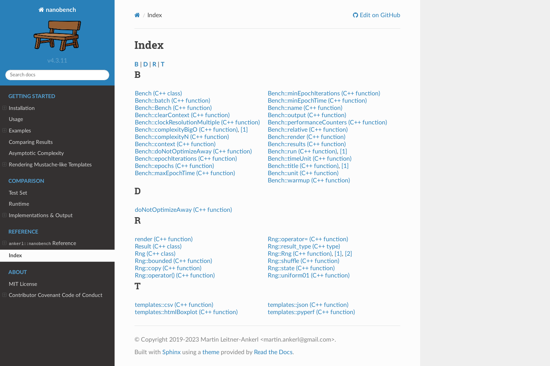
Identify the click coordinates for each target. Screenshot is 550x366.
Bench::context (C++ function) (175, 144)
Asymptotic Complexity (36, 153)
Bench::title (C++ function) (303, 166)
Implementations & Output (37, 215)
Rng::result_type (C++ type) (304, 246)
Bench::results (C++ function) (307, 144)
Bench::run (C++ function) (302, 151)
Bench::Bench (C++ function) (173, 108)
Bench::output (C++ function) (307, 115)
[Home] (137, 15)
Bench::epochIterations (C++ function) (186, 159)
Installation (18, 108)
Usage (16, 119)
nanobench (57, 30)
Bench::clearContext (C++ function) (182, 115)
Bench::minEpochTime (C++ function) (317, 101)
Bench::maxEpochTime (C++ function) (185, 173)
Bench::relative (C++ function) (308, 130)
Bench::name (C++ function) (305, 108)
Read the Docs (273, 352)
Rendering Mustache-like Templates (47, 164)
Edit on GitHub (379, 15)
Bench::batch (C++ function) (172, 101)
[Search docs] (57, 75)
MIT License (23, 284)
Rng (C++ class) (155, 254)
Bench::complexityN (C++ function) (182, 137)
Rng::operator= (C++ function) (308, 239)
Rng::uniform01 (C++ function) (308, 275)
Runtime (19, 204)
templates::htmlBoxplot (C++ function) (186, 312)
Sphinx (171, 352)
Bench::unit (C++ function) (303, 173)
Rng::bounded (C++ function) (173, 261)
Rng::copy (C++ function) (168, 268)
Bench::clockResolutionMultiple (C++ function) (197, 122)
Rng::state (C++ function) (301, 268)
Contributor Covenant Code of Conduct (52, 295)
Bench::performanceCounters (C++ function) (327, 122)
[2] (348, 254)
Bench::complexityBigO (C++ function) (186, 130)
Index (15, 255)
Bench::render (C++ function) (306, 137)
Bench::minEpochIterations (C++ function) (324, 93)
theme (210, 352)
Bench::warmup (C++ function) (309, 180)
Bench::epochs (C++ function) (174, 166)
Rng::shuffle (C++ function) (303, 261)
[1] (244, 130)
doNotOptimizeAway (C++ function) (183, 210)
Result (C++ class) (158, 246)
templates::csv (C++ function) (174, 305)
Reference (39, 243)
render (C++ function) (163, 239)
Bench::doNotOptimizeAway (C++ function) (193, 151)
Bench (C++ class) (158, 93)
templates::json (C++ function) (308, 305)
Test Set (18, 193)
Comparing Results (31, 142)
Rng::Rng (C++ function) (300, 254)
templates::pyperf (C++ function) (311, 312)
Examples (16, 130)
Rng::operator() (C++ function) (175, 275)
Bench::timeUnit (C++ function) (309, 159)
